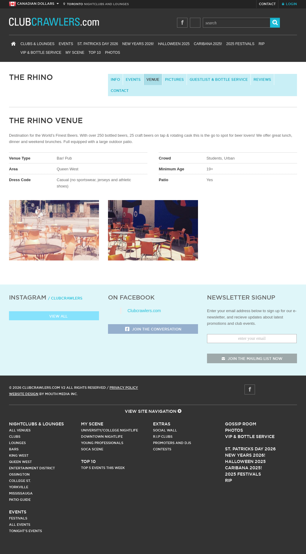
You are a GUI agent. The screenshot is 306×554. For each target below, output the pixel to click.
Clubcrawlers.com (144, 310)
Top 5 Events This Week (103, 468)
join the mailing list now (252, 359)
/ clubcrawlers (65, 298)
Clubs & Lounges (37, 44)
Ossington (19, 474)
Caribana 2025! (208, 44)
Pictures (174, 79)
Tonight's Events (25, 531)
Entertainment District (32, 468)
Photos (112, 52)
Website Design (23, 394)
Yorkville (18, 487)
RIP (262, 44)
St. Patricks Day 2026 (97, 44)
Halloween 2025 (174, 44)
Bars (14, 449)
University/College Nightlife (109, 430)
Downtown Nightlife (102, 436)
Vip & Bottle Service (249, 436)
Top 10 (94, 52)
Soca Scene (92, 449)
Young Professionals (102, 443)
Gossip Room (240, 424)
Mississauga (21, 493)
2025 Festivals (240, 44)
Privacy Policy (124, 387)
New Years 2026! (138, 44)
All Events (19, 524)
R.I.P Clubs (162, 436)
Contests (162, 449)
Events (66, 44)
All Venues (20, 430)
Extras (161, 424)
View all (54, 316)
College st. (20, 480)
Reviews (262, 79)
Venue (152, 79)
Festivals (18, 518)
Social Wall (165, 430)
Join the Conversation (153, 329)
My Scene (75, 52)
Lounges (17, 443)
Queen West (20, 462)
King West (18, 455)
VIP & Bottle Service (40, 52)
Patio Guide (20, 499)
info (115, 79)
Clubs (14, 436)
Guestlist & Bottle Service (219, 79)
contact (120, 91)
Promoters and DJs (172, 443)
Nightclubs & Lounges (36, 424)
